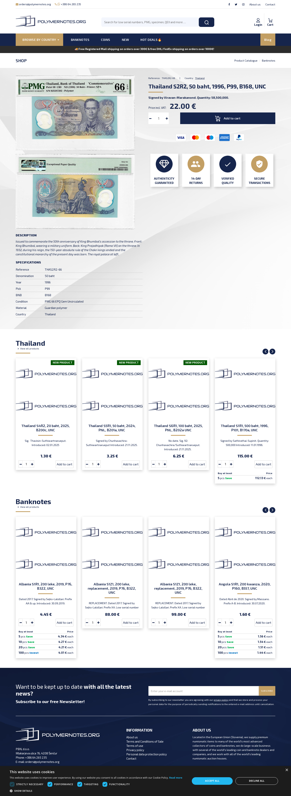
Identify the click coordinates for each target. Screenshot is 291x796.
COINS (105, 39)
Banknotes (268, 60)
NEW (125, 39)
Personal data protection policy (146, 754)
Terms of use (134, 745)
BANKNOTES (80, 39)
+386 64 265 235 (68, 4)
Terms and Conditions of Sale (145, 741)
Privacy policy (135, 750)
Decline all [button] (256, 780)
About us (255, 4)
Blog (267, 39)
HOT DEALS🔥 (151, 39)
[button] (96, 791)
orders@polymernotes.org (33, 4)
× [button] (286, 770)
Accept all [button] (212, 780)
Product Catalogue (245, 60)
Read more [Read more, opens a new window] (175, 777)
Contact (270, 4)
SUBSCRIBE (267, 690)
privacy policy (221, 699)
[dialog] (145, 781)
